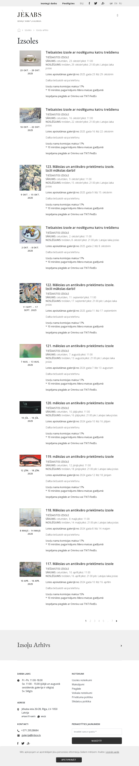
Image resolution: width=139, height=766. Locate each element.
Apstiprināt (68, 759)
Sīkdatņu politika (81, 701)
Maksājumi (78, 684)
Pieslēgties (68, 3)
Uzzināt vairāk (112, 752)
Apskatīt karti (28, 716)
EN (115, 3)
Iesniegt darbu (49, 3)
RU (120, 3)
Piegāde (76, 688)
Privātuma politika (82, 697)
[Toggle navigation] (117, 16)
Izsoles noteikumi (82, 680)
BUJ (82, 3)
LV (111, 3)
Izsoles (28, 30)
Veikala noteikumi (82, 693)
